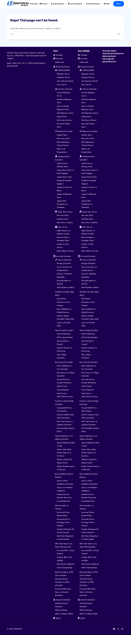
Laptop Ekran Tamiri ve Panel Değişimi (65, 172)
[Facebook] (114, 629)
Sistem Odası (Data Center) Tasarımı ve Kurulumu (64, 452)
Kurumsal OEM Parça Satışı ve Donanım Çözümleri (63, 592)
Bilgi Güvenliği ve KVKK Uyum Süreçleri (64, 574)
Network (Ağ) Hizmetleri (64, 330)
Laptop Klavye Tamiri (64, 177)
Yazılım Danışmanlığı (64, 567)
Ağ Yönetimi (61, 298)
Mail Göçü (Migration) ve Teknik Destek (65, 537)
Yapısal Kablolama (63, 334)
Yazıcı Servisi (62, 84)
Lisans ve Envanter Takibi (64, 324)
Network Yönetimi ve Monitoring (64, 349)
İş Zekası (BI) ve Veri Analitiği (64, 559)
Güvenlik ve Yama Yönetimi (63, 304)
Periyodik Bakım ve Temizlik (64, 282)
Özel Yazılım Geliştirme (65, 564)
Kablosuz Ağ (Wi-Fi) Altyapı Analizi (64, 461)
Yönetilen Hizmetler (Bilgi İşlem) (64, 293)
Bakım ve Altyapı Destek (64, 613)
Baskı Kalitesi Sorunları (65, 251)
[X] (118, 629)
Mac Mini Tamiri (63, 215)
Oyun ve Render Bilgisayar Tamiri (63, 108)
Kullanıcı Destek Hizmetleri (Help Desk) (65, 317)
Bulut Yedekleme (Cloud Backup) (64, 475)
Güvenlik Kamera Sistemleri (61, 605)
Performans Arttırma (64, 120)
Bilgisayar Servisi (63, 74)
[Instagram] (122, 629)
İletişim (118, 4)
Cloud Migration (63, 390)
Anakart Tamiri (62, 135)
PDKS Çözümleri (61, 610)
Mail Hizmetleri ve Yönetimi (62, 507)
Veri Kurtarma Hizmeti (65, 81)
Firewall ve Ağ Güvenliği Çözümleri (64, 402)
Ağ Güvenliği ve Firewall (63, 342)
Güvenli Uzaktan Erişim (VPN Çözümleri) (65, 416)
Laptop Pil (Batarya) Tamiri (64, 196)
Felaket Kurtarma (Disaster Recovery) (64, 496)
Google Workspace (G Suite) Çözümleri (65, 531)
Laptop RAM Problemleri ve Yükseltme (62, 204)
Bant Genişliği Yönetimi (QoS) (65, 430)
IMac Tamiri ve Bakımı (65, 222)
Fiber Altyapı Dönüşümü (61, 356)
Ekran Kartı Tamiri (63, 138)
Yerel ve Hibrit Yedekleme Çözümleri (65, 482)
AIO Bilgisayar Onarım (65, 113)
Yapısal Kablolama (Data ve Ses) (66, 444)
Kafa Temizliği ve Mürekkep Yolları (63, 239)
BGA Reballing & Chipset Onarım (63, 144)
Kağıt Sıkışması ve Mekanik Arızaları (63, 232)
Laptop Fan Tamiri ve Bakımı (64, 189)
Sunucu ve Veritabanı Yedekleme (65, 489)
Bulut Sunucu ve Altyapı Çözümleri (66, 374)
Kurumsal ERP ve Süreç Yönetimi (65, 552)
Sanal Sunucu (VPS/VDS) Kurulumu (65, 395)
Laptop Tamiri (62, 116)
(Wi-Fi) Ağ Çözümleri (65, 337)
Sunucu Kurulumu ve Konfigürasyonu (64, 268)
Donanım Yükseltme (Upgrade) (64, 275)
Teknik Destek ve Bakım (65, 287)
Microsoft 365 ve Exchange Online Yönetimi (63, 522)
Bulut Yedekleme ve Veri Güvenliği (64, 367)
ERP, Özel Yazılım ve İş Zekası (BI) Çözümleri (63, 545)
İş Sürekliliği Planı (63, 501)
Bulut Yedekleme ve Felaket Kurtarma (64, 311)
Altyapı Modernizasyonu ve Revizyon (66, 468)
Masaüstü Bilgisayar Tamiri (64, 101)
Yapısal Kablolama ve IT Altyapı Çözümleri (64, 437)
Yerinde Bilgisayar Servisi (63, 94)
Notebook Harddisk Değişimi (64, 182)
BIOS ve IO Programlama (62, 150)
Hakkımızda (59, 62)
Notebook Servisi (63, 77)
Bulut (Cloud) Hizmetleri (64, 362)
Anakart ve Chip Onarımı (63, 246)
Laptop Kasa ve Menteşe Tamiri (62, 165)
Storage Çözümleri (64, 263)
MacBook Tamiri (63, 219)
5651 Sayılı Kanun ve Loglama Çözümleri (65, 423)
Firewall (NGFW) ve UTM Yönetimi (64, 409)
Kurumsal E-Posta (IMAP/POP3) (63, 514)
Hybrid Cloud (62, 386)
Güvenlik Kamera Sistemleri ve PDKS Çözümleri (62, 582)
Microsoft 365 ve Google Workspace (64, 381)
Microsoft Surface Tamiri (63, 125)
